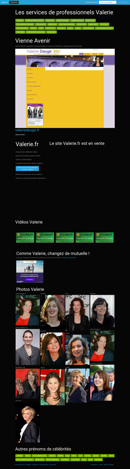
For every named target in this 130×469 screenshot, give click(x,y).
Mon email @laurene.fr (39, 455)
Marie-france (39, 459)
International (52, 464)
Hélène (28, 455)
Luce (80, 455)
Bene (90, 459)
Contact (100, 464)
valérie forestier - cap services (35, 32)
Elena (84, 459)
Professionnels (43, 464)
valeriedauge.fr (27, 130)
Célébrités (14, 2)
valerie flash (20, 32)
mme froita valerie (22, 28)
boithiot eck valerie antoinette (34, 20)
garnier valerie (81, 24)
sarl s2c (70, 28)
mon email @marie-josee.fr (24, 459)
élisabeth (52, 455)
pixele (41, 28)
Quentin (96, 455)
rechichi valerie (50, 28)
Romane (87, 455)
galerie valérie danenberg (67, 24)
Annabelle (98, 459)
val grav (78, 28)
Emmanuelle (75, 459)
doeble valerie (90, 20)
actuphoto (20, 20)
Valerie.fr (4, 2)
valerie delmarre (88, 28)
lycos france (104, 24)
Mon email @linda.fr (52, 459)
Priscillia (103, 455)
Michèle (60, 455)
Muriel (111, 455)
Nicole (74, 455)
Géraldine (19, 455)
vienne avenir (51, 32)
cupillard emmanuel (62, 20)
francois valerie (40, 24)
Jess (67, 455)
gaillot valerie (52, 24)
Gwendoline (65, 459)
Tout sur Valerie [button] (122, 2)
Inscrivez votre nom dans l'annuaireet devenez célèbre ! (27, 168)
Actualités (28, 464)
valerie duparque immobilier (104, 28)
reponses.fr (61, 28)
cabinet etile (49, 20)
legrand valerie (93, 24)
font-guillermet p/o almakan (25, 24)
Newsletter (94, 464)
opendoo (33, 28)
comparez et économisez (69, 257)
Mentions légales (109, 464)
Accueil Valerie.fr (20, 464)
